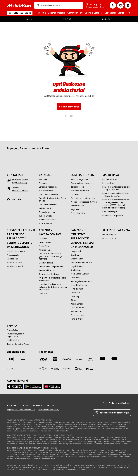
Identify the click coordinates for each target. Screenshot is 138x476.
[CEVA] (23, 359)
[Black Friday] (75, 255)
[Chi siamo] (43, 238)
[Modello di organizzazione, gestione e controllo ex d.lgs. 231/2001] (53, 256)
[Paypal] (67, 359)
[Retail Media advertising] (49, 274)
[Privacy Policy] (12, 330)
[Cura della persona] (47, 212)
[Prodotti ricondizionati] (48, 219)
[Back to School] (77, 304)
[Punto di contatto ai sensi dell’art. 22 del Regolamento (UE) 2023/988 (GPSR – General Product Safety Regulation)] (116, 203)
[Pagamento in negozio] (78, 369)
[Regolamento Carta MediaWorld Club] (21, 410)
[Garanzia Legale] (109, 234)
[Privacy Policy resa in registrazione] (21, 335)
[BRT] (11, 359)
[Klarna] (90, 369)
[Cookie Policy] (37, 405)
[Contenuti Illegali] (109, 211)
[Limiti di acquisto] (77, 205)
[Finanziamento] (13, 255)
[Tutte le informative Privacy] (18, 344)
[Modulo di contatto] (20, 190)
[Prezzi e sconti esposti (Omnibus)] (84, 202)
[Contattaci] (75, 194)
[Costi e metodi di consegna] (82, 183)
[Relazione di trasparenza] (112, 215)
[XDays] (73, 300)
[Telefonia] (43, 179)
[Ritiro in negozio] (77, 187)
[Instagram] (15, 199)
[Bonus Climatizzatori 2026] (81, 262)
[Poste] (11, 369)
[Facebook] (9, 199)
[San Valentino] (76, 277)
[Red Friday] (75, 296)
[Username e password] (80, 190)
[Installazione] (12, 258)
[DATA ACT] (43, 293)
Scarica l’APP (107, 19)
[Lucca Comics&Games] (80, 273)
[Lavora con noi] (45, 242)
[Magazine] (75, 209)
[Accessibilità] (11, 405)
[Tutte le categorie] (19, 13)
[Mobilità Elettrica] (46, 208)
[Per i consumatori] (109, 179)
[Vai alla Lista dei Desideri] (120, 5)
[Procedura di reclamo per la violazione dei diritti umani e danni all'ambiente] (53, 287)
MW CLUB (67, 19)
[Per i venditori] (108, 183)
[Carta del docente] (78, 307)
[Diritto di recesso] (109, 238)
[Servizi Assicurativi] (14, 262)
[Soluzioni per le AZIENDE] (17, 251)
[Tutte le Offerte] (45, 216)
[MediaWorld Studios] (47, 270)
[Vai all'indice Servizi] (15, 266)
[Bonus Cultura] (76, 311)
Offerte (29, 19)
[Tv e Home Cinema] (46, 190)
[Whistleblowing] (45, 250)
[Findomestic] (55, 369)
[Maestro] (114, 359)
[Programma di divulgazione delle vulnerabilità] (53, 279)
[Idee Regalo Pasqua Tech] (81, 281)
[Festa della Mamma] (79, 285)
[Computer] (43, 183)
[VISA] (43, 359)
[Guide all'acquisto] (78, 213)
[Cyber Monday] (77, 258)
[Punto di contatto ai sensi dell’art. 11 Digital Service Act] (116, 188)
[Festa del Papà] (77, 289)
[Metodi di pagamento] (79, 179)
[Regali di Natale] (77, 266)
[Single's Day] (76, 270)
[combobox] (61, 5)
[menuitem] (41, 13)
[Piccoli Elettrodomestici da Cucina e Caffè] (53, 199)
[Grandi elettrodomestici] (48, 194)
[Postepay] (78, 359)
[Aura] (43, 369)
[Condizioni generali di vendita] (83, 198)
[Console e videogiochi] (48, 187)
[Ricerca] (38, 5)
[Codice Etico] (44, 246)
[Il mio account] (113, 5)
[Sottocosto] (75, 292)
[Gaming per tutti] (77, 315)
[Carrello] (128, 5)
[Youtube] (20, 199)
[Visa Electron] (90, 359)
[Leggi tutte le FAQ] (19, 182)
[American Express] (55, 359)
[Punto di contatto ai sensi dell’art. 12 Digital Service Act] (116, 194)
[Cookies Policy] (13, 340)
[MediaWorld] (19, 5)
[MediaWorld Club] (46, 262)
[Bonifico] (67, 369)
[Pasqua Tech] (76, 251)
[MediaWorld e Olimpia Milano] (51, 266)
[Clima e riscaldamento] (48, 204)
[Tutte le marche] (45, 223)
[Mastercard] (102, 359)
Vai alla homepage (69, 106)
